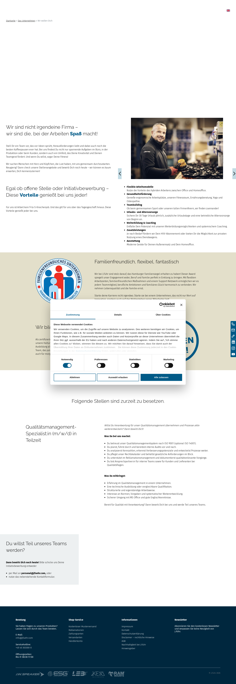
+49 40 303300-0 (24, 647)
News (132, 11)
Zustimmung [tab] (73, 314)
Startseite (11, 21)
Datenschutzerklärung (88, 351)
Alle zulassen (161, 377)
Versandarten (75, 637)
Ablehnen (75, 377)
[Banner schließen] (181, 305)
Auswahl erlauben (118, 377)
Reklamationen (76, 630)
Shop (145, 11)
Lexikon (159, 11)
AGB (124, 641)
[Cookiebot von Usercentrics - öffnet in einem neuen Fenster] (161, 305)
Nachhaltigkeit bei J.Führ (134, 644)
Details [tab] (118, 314)
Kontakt (193, 11)
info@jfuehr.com (24, 638)
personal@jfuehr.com (33, 573)
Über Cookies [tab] (163, 314)
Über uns (176, 11)
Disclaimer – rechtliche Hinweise (138, 637)
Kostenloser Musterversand (82, 626)
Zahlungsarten (76, 633)
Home (119, 11)
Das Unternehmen (26, 21)
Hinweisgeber (128, 648)
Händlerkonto (76, 641)
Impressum (127, 626)
